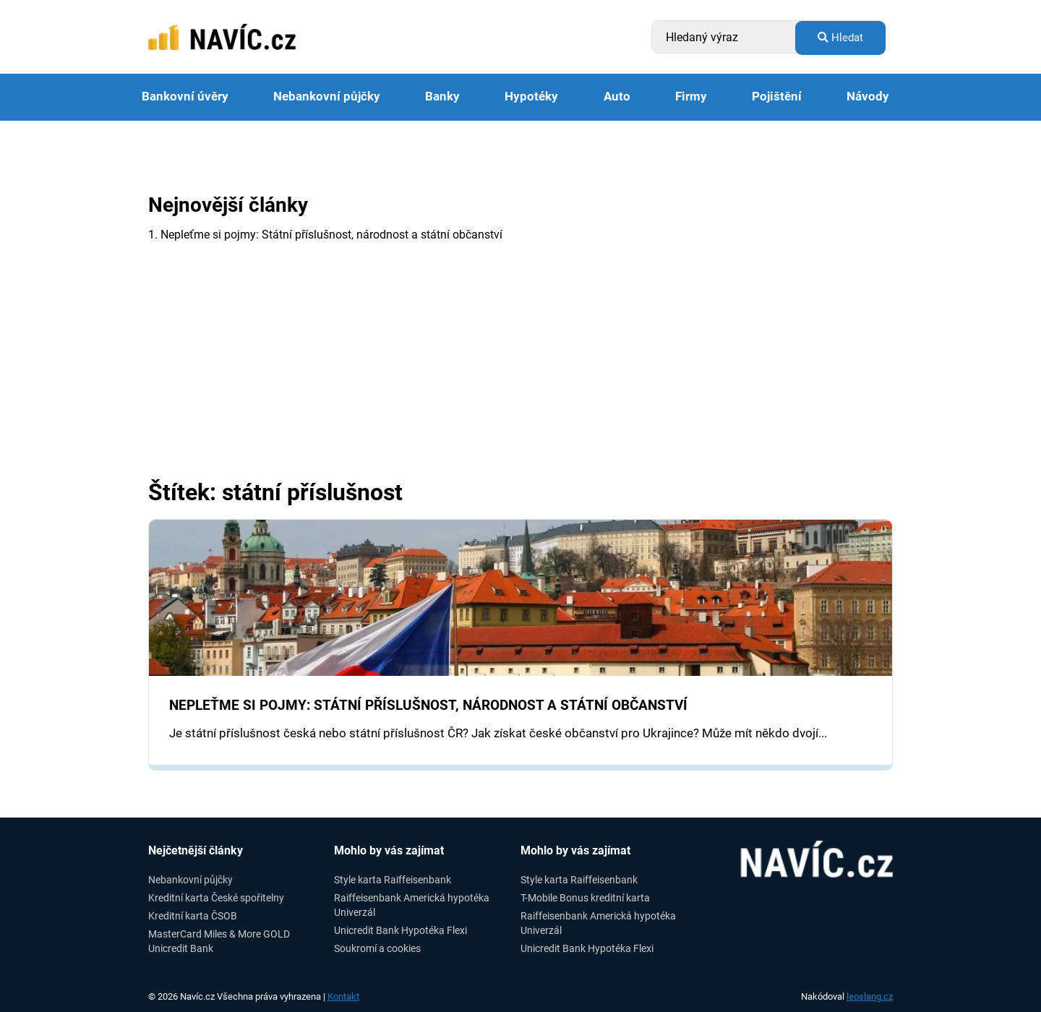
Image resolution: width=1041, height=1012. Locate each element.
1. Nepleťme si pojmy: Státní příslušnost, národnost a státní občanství (325, 234)
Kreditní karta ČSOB (192, 916)
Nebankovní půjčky (326, 96)
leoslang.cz (870, 996)
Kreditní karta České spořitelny (216, 898)
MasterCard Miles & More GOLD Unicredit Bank (219, 940)
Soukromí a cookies (377, 948)
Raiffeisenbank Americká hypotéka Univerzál (411, 904)
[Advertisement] (520, 371)
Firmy (691, 96)
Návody (868, 96)
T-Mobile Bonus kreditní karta (585, 898)
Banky (442, 96)
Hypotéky (531, 96)
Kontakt (343, 996)
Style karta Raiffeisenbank (392, 880)
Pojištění (777, 96)
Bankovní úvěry (185, 96)
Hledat (840, 37)
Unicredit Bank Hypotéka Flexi (400, 930)
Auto (617, 96)
